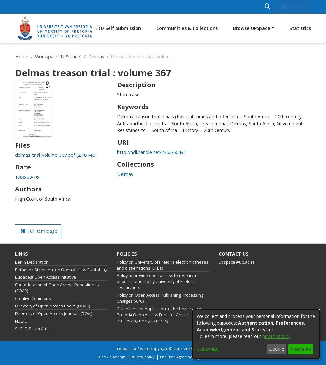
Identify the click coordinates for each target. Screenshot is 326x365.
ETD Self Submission (118, 28)
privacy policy (276, 336)
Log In (291, 6)
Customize (208, 349)
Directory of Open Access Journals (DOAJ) (53, 313)
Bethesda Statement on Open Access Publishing (61, 269)
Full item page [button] (38, 231)
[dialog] (256, 334)
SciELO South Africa (33, 329)
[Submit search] (267, 7)
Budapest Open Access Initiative (45, 277)
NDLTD (21, 321)
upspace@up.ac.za (237, 262)
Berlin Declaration (32, 262)
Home (21, 56)
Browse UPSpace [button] (251, 28)
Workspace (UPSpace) (58, 56)
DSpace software (133, 349)
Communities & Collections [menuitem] (187, 28)
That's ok (300, 349)
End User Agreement (178, 357)
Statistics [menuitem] (300, 28)
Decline (276, 349)
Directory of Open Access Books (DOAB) (52, 306)
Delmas (96, 56)
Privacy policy (143, 357)
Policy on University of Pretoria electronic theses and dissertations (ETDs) (163, 265)
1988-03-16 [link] (27, 177)
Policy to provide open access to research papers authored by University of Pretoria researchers (156, 281)
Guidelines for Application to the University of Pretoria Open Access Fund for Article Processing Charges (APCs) (159, 315)
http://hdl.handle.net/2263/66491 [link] (151, 152)
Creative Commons (33, 298)
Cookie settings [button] (112, 357)
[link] (56, 155)
